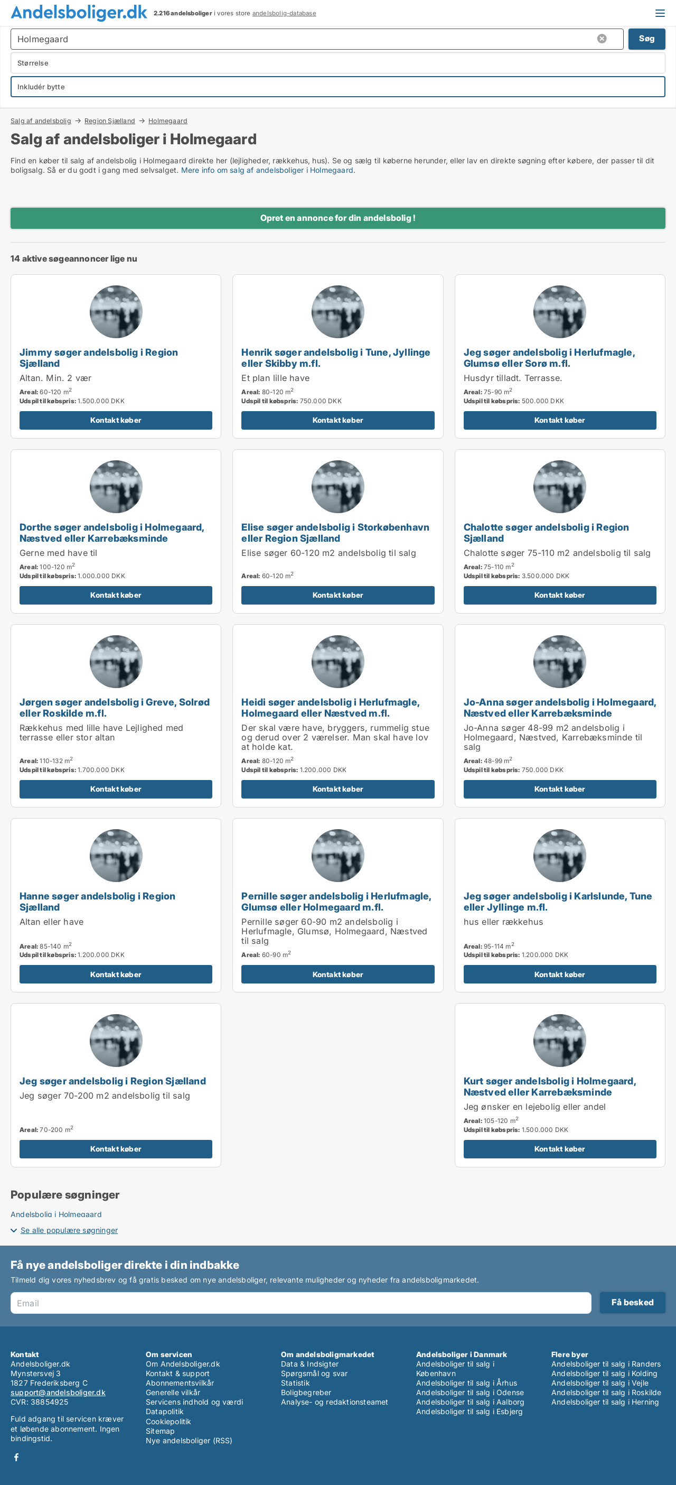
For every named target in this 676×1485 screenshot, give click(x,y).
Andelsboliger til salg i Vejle (600, 1382)
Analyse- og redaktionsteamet (335, 1401)
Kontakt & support (178, 1373)
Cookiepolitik (169, 1421)
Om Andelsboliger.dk (183, 1363)
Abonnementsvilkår (180, 1382)
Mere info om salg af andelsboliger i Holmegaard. (268, 169)
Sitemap (160, 1430)
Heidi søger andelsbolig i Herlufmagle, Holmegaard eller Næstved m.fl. (330, 707)
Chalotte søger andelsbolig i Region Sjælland (547, 532)
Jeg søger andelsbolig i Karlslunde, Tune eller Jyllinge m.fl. (558, 901)
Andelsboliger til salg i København (455, 1368)
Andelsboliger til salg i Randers (606, 1363)
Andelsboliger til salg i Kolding (604, 1373)
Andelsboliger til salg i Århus (466, 1382)
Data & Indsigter (310, 1363)
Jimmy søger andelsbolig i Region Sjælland (99, 357)
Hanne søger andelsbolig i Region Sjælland (97, 901)
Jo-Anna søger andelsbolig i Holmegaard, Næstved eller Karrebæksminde (560, 707)
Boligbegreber (306, 1392)
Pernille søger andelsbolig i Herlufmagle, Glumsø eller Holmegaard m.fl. (336, 901)
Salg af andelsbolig (41, 120)
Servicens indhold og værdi (194, 1401)
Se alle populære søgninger (69, 1230)
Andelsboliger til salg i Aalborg (470, 1401)
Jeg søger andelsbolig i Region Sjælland (113, 1081)
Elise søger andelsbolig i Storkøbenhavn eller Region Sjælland (335, 532)
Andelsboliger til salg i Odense (470, 1392)
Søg (647, 38)
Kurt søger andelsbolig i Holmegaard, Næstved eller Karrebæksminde (550, 1086)
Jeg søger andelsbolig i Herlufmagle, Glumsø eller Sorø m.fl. (549, 357)
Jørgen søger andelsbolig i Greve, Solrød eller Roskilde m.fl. (115, 707)
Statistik (295, 1382)
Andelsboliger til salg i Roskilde (606, 1392)
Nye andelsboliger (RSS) (189, 1440)
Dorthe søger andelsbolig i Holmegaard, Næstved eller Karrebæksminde (112, 532)
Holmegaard (167, 121)
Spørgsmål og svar (314, 1373)
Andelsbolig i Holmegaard (56, 1214)
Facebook (16, 1457)
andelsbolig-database (284, 13)
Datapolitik (165, 1411)
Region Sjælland (109, 120)
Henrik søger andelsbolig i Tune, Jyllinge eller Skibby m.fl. (335, 357)
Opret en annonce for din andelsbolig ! (338, 217)
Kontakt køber (116, 419)
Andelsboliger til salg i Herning (605, 1401)
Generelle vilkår (173, 1392)
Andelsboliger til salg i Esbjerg (469, 1411)
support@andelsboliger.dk (58, 1392)
